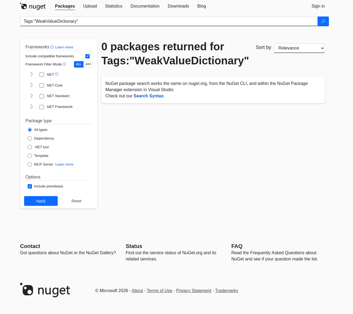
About (137, 290)
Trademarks (226, 290)
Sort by (263, 47)
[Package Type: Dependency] (40, 138)
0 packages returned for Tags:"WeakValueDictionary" (174, 54)
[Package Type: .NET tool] (38, 147)
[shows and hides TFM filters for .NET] (31, 74)
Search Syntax (148, 96)
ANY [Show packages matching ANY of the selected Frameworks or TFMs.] (88, 64)
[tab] (65, 6)
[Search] (323, 21)
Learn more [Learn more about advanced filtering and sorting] (64, 47)
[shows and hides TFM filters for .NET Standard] (31, 96)
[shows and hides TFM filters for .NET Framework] (31, 107)
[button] (52, 47)
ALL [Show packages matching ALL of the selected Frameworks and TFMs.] (78, 64)
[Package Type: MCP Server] (40, 164)
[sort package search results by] (299, 48)
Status (134, 246)
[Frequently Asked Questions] (236, 246)
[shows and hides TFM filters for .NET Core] (31, 85)
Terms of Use (159, 290)
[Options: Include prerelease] (45, 186)
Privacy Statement (193, 290)
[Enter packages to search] (169, 21)
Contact (30, 246)
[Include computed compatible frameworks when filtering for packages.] (87, 56)
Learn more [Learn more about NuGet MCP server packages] (64, 164)
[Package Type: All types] (37, 129)
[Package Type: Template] (38, 155)
